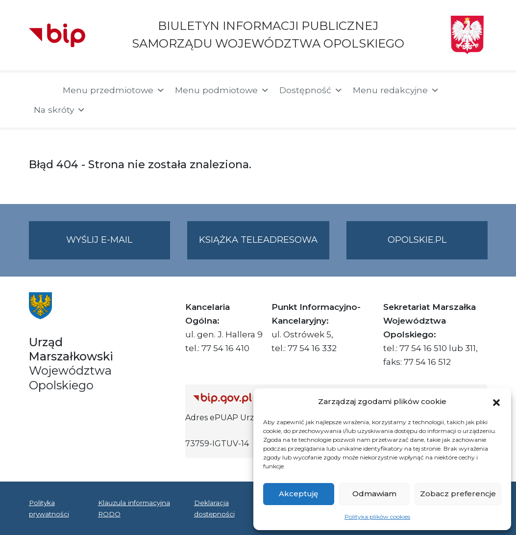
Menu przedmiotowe (114, 90)
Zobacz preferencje (458, 493)
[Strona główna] (41, 91)
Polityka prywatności (49, 508)
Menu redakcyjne (396, 90)
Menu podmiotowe (222, 90)
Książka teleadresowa (258, 239)
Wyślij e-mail (118, 245)
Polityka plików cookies (377, 516)
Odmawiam (374, 493)
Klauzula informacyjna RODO (134, 508)
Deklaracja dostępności (214, 508)
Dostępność (311, 90)
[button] (496, 402)
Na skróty (60, 110)
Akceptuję (298, 493)
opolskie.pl (417, 239)
